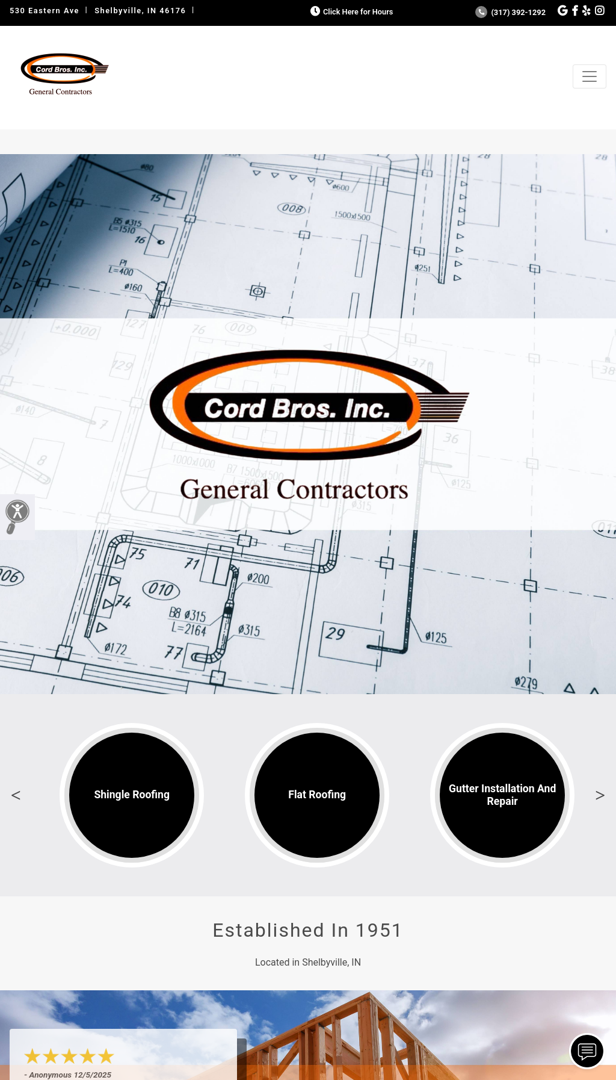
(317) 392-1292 (510, 12)
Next (600, 795)
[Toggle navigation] (589, 76)
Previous (16, 795)
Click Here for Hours (350, 11)
